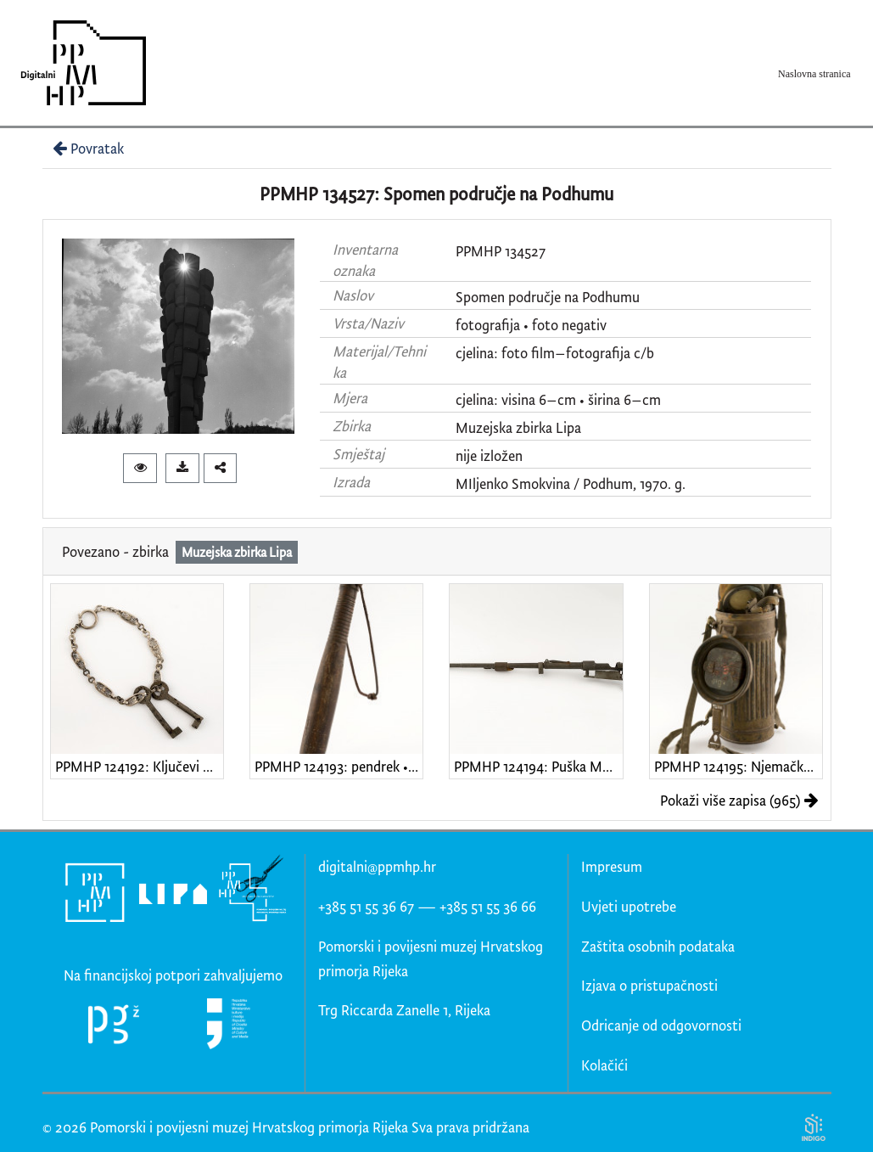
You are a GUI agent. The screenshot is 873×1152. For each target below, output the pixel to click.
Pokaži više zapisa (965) (739, 800)
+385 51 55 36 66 (487, 906)
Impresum (611, 866)
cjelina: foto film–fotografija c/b (555, 352)
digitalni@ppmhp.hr (377, 866)
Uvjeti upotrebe (628, 906)
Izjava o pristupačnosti (649, 985)
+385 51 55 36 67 (366, 906)
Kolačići (604, 1065)
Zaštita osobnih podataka (658, 946)
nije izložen (489, 455)
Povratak (86, 148)
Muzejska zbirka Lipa (518, 427)
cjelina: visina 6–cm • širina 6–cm (558, 399)
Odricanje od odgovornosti (661, 1025)
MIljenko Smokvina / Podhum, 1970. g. (571, 483)
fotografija (488, 324)
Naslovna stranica (814, 74)
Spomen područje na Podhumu (548, 296)
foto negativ (569, 324)
